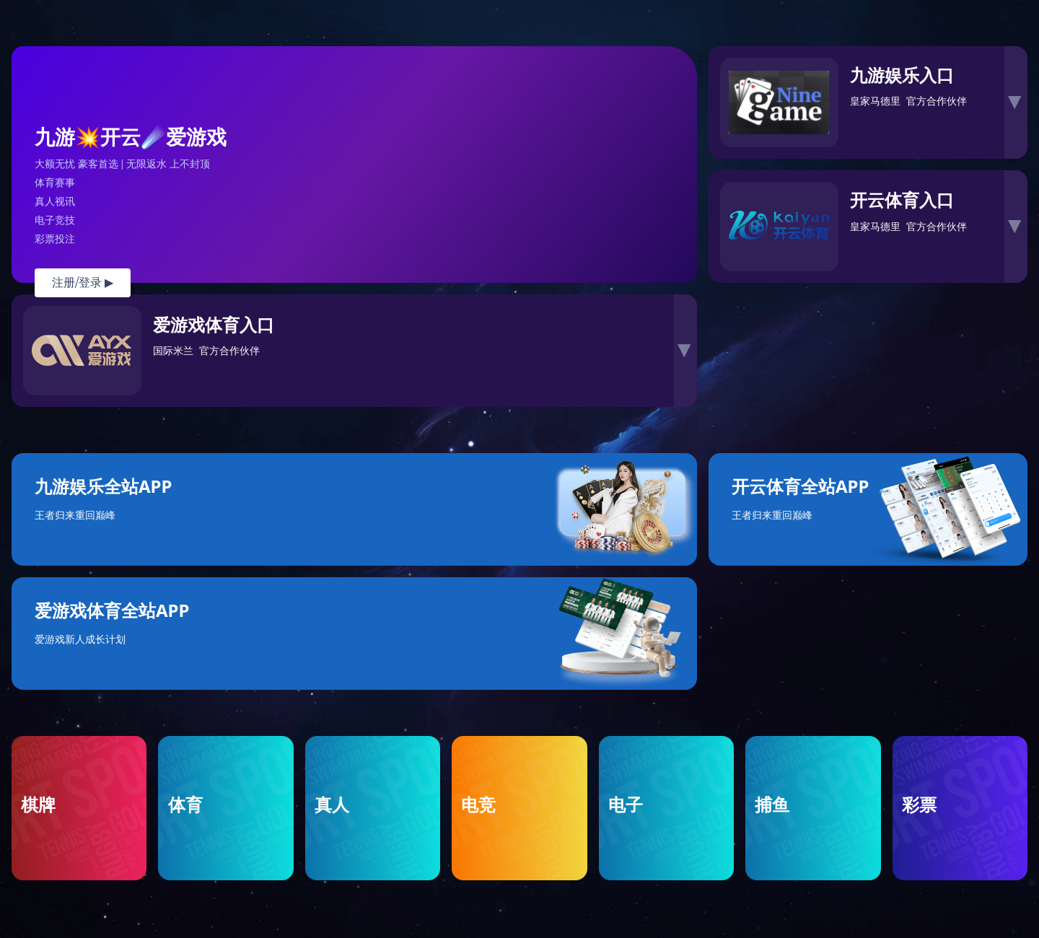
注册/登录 (82, 282)
